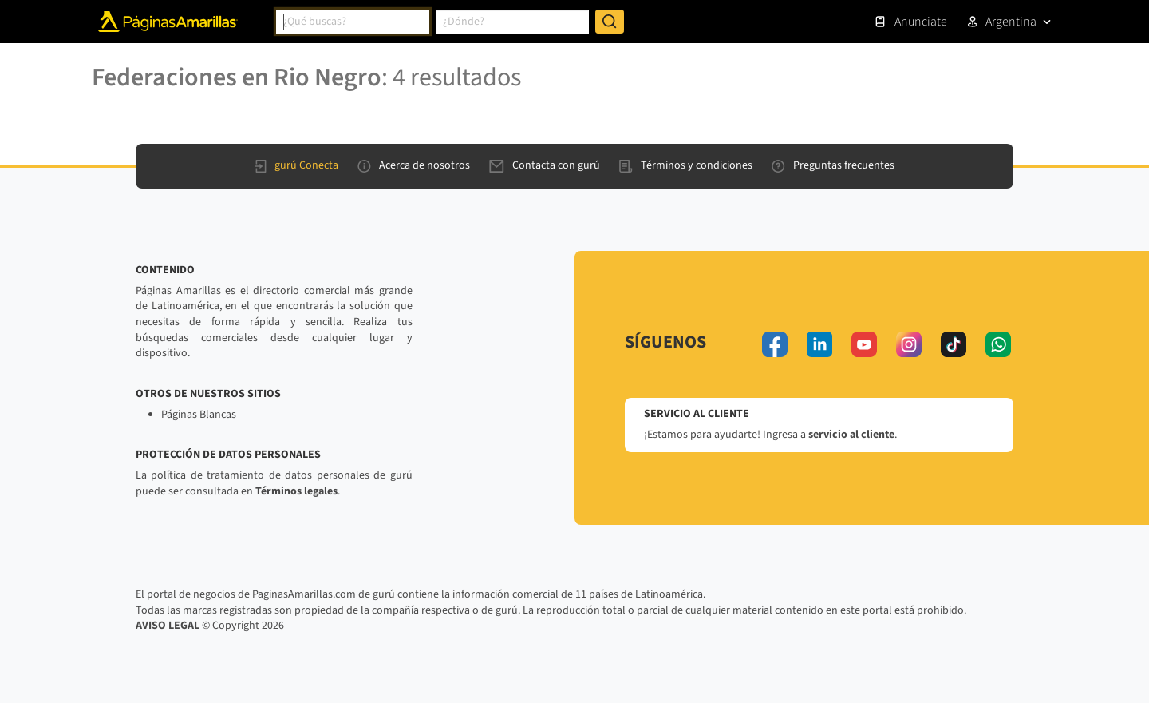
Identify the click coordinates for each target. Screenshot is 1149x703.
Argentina (1010, 21)
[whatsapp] (998, 344)
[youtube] (864, 344)
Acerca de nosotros (413, 165)
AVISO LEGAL (167, 625)
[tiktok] (953, 344)
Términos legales (296, 491)
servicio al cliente (851, 435)
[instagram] (909, 344)
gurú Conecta (296, 165)
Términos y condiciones (685, 165)
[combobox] (352, 22)
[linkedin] (819, 344)
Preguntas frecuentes (833, 165)
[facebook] (775, 344)
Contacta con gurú (544, 165)
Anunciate (910, 21)
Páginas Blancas (198, 415)
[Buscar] (609, 22)
